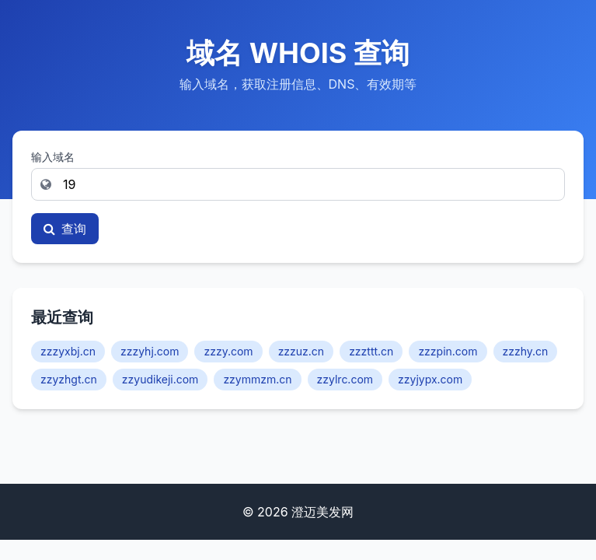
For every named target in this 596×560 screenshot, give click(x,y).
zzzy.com (228, 351)
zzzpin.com (447, 351)
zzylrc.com (345, 379)
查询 (65, 228)
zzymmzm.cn (257, 379)
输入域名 (53, 156)
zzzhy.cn (526, 351)
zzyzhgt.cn (68, 379)
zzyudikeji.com (160, 379)
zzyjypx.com (430, 379)
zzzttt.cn (371, 351)
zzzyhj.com (149, 351)
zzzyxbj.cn (68, 351)
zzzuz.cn (301, 351)
